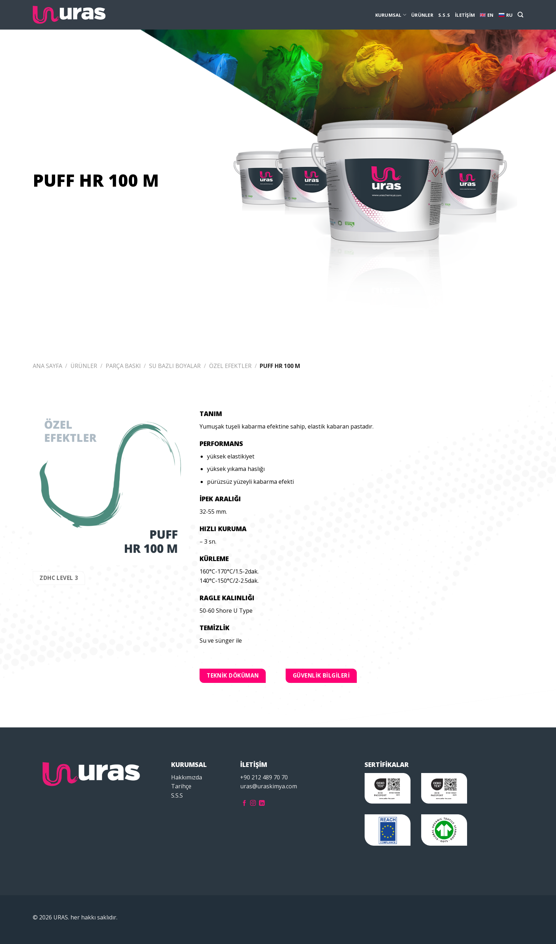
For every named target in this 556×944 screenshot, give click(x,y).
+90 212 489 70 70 (264, 777)
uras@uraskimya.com (268, 786)
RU (506, 15)
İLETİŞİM (465, 15)
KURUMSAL (391, 14)
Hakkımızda (186, 777)
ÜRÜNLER (422, 15)
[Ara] (520, 15)
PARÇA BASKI (123, 366)
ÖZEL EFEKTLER (230, 366)
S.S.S (444, 15)
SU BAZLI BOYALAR (175, 366)
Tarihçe (181, 786)
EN (487, 15)
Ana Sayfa (47, 366)
